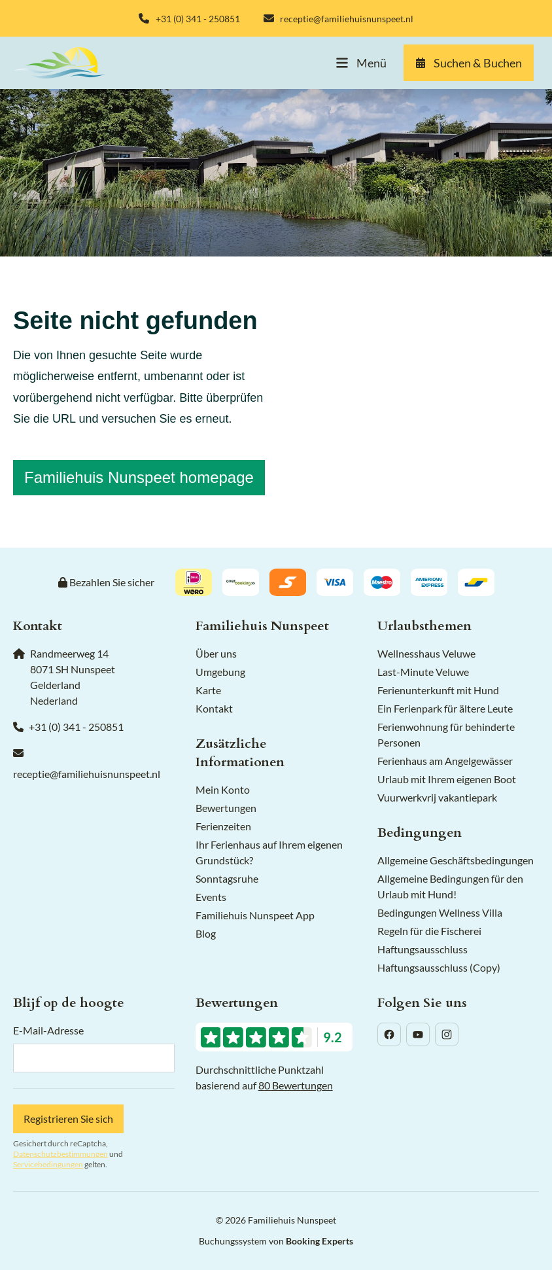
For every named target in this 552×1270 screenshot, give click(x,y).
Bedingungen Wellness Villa (439, 912)
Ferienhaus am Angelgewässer (445, 760)
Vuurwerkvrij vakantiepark (437, 797)
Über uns (216, 653)
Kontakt (214, 708)
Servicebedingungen (48, 1164)
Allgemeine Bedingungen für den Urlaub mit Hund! (450, 886)
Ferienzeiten (223, 826)
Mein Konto (223, 789)
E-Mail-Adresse (48, 1030)
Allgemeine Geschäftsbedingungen (455, 860)
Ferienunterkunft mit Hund (438, 690)
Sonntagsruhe (227, 878)
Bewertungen (226, 808)
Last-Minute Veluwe (423, 671)
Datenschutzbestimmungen (60, 1154)
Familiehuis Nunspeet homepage (139, 477)
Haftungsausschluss (422, 949)
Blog (206, 933)
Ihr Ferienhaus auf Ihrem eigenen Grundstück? (269, 852)
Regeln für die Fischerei (429, 931)
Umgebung (220, 671)
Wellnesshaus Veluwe (426, 653)
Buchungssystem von (276, 1240)
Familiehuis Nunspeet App (255, 915)
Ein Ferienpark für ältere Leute (445, 708)
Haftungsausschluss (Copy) (438, 967)
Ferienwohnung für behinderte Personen (446, 734)
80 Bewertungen (295, 1085)
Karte (208, 690)
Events (211, 897)
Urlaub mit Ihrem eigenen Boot (446, 779)
